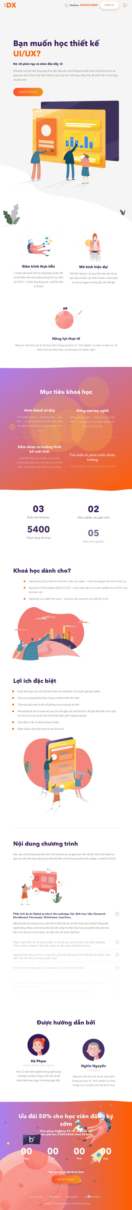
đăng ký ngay (28, 91)
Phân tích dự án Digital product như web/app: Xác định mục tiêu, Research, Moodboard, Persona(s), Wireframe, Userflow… (59, 934)
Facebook (36, 1197)
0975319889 (89, 5)
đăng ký (109, 5)
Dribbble (55, 1197)
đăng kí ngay (66, 1179)
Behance (72, 1197)
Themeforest (93, 1197)
